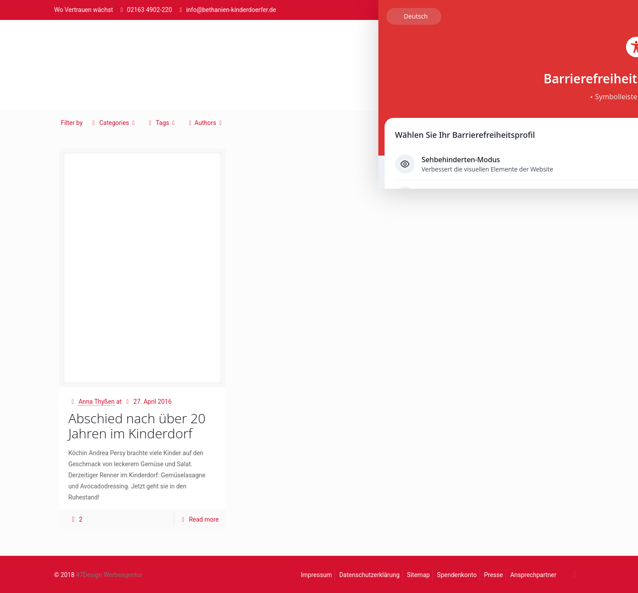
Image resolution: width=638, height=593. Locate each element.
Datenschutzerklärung (369, 574)
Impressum (316, 574)
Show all (561, 122)
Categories (113, 122)
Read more (203, 519)
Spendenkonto (457, 574)
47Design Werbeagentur (109, 574)
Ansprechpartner (533, 574)
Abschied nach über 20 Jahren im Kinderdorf (137, 425)
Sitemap (418, 574)
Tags (162, 122)
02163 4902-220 (149, 9)
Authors (205, 122)
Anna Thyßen (96, 401)
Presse (493, 574)
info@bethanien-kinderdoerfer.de (231, 9)
